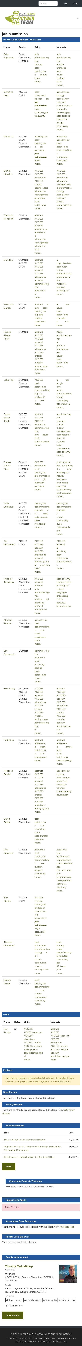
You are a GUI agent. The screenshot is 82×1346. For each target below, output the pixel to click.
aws (59, 71)
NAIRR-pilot (63, 290)
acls (37, 54)
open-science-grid (41, 111)
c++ (67, 321)
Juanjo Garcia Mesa (7, 465)
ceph (37, 78)
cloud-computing (40, 961)
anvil (37, 661)
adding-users (41, 187)
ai (35, 235)
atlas (59, 750)
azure (59, 74)
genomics (62, 119)
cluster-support (39, 868)
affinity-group (42, 561)
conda (60, 201)
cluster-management (41, 968)
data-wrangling (40, 522)
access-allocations (32, 1300)
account (39, 280)
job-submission (41, 104)
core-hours (40, 911)
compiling (40, 829)
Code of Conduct (25, 1341)
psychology (62, 794)
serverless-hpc (64, 606)
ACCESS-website (39, 361)
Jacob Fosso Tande (7, 417)
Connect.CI (44, 1341)
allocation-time (40, 248)
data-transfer (41, 836)
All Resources (67, 1226)
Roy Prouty (9, 688)
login (37, 928)
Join (66, 3)
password (39, 931)
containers (40, 95)
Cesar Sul (9, 136)
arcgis (60, 383)
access (19, 1300)
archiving (61, 67)
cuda (45, 513)
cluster (60, 424)
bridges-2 (40, 397)
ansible (60, 64)
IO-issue (61, 966)
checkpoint (62, 157)
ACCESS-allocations (40, 176)
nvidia (60, 599)
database (39, 839)
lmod (37, 160)
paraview (61, 602)
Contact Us (60, 1341)
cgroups (61, 421)
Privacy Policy (65, 1338)
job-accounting (65, 465)
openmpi (61, 486)
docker (38, 98)
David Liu (8, 260)
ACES (59, 332)
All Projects (64, 1081)
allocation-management (41, 193)
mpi (69, 469)
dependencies (64, 860)
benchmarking (64, 150)
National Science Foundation (54, 1334)
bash (37, 67)
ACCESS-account (39, 224)
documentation (64, 863)
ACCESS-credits (39, 183)
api (67, 380)
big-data (39, 314)
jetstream (39, 482)
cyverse (61, 441)
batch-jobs (40, 71)
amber (69, 746)
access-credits (50, 1300)
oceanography (64, 791)
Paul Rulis (9, 740)
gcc (58, 530)
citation (38, 318)
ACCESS (39, 170)
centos (43, 74)
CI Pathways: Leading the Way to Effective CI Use (29, 1157)
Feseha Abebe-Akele (8, 335)
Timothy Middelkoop (19, 1266)
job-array (39, 150)
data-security (63, 451)
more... (38, 81)
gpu (58, 866)
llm (58, 280)
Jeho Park (9, 380)
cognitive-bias (64, 263)
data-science (63, 115)
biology (60, 95)
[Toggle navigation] (77, 18)
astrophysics (63, 92)
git (47, 98)
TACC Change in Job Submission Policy (24, 1139)
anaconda (62, 136)
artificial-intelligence (41, 608)
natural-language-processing (62, 479)
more (9, 1166)
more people (13, 1315)
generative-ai (63, 277)
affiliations (40, 232)
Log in (75, 3)
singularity (40, 115)
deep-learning (64, 205)
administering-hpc (42, 59)
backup (38, 64)
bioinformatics (64, 187)
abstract (39, 215)
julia (59, 969)
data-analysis (63, 112)
